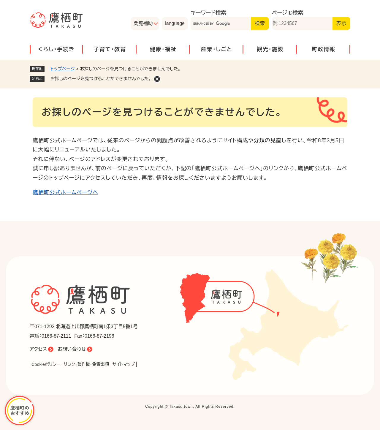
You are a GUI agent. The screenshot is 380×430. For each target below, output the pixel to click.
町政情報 (323, 49)
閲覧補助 (143, 23)
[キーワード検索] (221, 23)
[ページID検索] (302, 23)
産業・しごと (216, 49)
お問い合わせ (72, 349)
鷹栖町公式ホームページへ (65, 192)
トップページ (62, 68)
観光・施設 (270, 49)
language (175, 23)
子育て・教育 (110, 49)
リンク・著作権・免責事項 (86, 364)
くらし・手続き (56, 49)
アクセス (38, 349)
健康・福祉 (163, 49)
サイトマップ (124, 364)
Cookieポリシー (46, 364)
